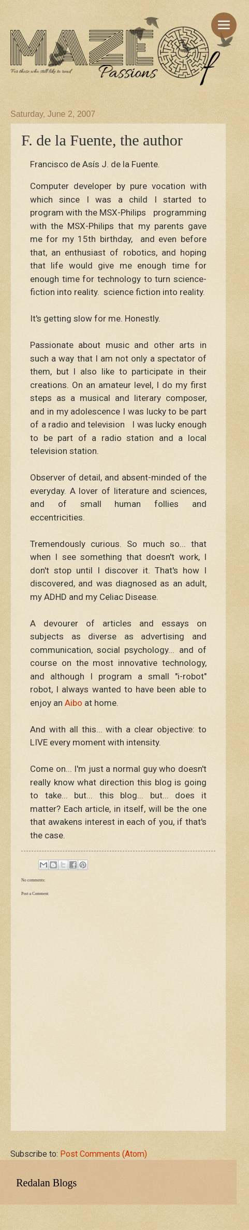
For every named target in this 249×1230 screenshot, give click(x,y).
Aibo (73, 703)
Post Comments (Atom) (103, 1154)
